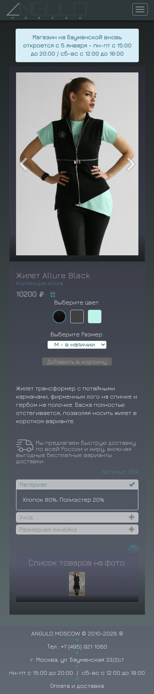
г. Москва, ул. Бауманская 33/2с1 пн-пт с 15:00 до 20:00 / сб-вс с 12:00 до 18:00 (77, 666)
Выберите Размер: (77, 334)
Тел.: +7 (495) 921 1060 (77, 646)
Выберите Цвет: (77, 302)
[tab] (77, 484)
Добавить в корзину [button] (77, 361)
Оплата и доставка (77, 685)
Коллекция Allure (39, 282)
